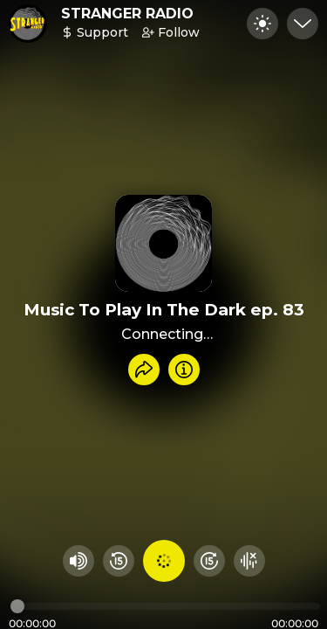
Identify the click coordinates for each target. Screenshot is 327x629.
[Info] (184, 369)
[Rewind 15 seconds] (118, 561)
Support (94, 32)
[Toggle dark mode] (262, 23)
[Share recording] (144, 369)
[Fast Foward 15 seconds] (209, 561)
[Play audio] (164, 561)
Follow (171, 32)
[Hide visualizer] (249, 561)
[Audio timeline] (165, 606)
